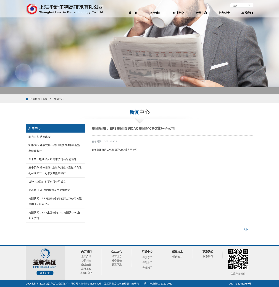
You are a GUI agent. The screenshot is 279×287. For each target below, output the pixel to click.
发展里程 (86, 268)
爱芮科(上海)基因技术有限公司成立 (49, 190)
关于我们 (155, 12)
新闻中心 (59, 98)
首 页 (132, 12)
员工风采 (117, 264)
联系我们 (247, 12)
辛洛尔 (147, 262)
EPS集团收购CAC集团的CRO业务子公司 (114, 149)
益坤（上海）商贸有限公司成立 (47, 181)
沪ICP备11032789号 (240, 283)
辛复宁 (147, 257)
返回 (246, 229)
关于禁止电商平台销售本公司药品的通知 (52, 159)
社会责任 (117, 260)
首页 (45, 98)
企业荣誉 (86, 264)
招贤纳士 (224, 12)
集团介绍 (86, 256)
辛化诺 (147, 267)
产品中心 (201, 12)
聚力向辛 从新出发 (39, 136)
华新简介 (86, 260)
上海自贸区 (86, 272)
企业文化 (178, 12)
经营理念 (117, 256)
